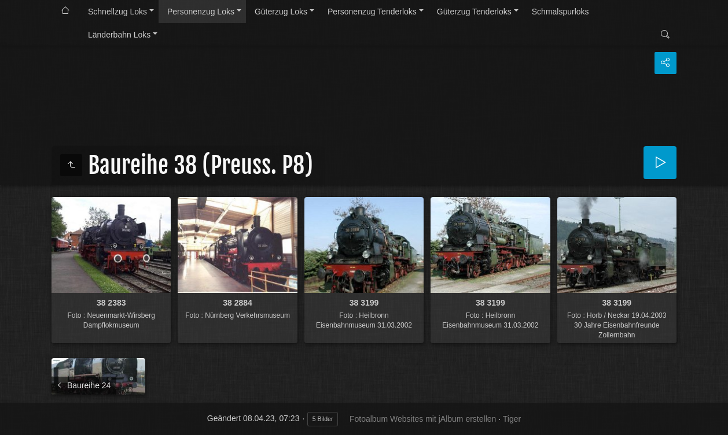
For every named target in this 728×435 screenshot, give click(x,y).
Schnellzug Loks (117, 11)
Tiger (512, 418)
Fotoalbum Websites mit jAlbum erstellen (423, 418)
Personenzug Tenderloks (372, 11)
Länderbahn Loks (119, 34)
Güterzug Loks (281, 11)
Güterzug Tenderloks (474, 11)
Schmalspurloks (560, 11)
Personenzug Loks (200, 11)
